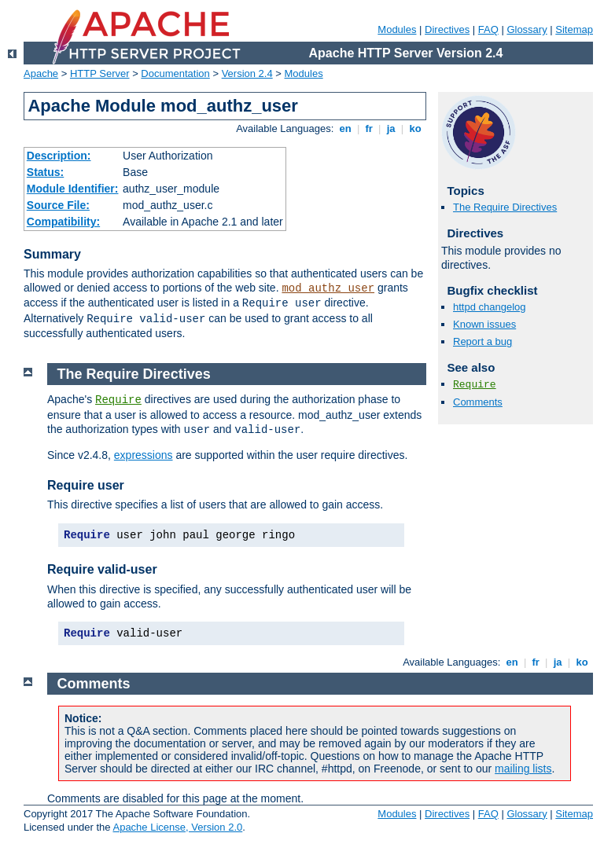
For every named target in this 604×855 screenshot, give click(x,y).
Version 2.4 (247, 73)
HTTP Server (100, 73)
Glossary (526, 29)
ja (391, 128)
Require (474, 385)
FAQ (488, 29)
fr (369, 128)
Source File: (58, 205)
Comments (478, 402)
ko (415, 128)
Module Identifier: (73, 188)
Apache (41, 73)
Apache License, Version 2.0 (177, 827)
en (345, 128)
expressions (143, 455)
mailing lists (523, 768)
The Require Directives (505, 207)
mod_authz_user (328, 288)
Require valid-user (102, 569)
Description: (59, 155)
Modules (397, 29)
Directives (447, 29)
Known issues (484, 324)
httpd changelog (489, 307)
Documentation (175, 73)
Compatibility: (63, 221)
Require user (85, 485)
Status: (45, 172)
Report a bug (482, 341)
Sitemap (574, 29)
